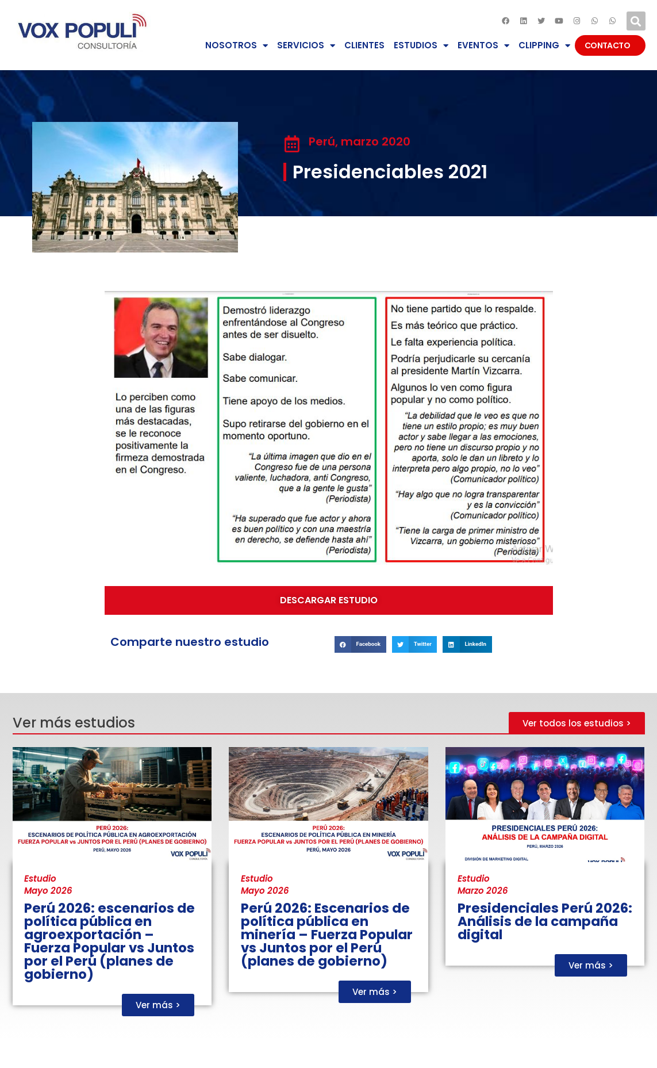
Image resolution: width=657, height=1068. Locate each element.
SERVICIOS (306, 46)
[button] (636, 21)
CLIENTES (364, 45)
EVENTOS (483, 46)
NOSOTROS (236, 46)
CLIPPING (544, 46)
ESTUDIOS (421, 46)
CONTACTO (610, 45)
